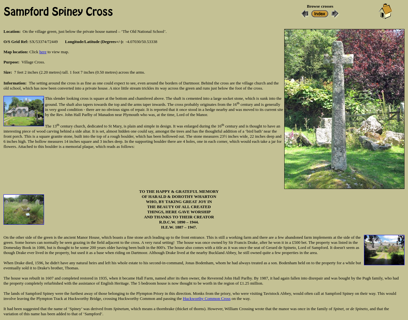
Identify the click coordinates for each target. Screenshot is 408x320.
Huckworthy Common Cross (207, 298)
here (42, 51)
